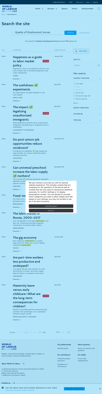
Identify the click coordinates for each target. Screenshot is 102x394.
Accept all (51, 210)
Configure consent (51, 206)
